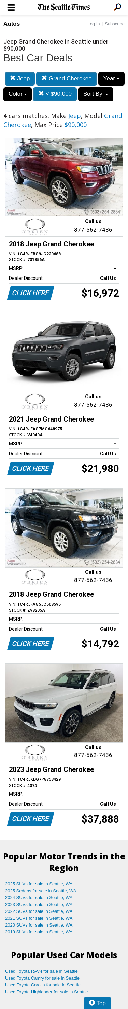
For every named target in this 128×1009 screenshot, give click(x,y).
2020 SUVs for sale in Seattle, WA (39, 925)
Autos (11, 24)
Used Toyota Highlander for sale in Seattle (46, 991)
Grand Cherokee (66, 78)
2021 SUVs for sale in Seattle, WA (39, 918)
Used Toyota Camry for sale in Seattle (42, 978)
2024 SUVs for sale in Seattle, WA (39, 897)
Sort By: (95, 94)
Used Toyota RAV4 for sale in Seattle (41, 971)
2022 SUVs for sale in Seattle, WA (39, 911)
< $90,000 (55, 94)
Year (111, 78)
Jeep (20, 78)
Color (18, 94)
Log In (93, 23)
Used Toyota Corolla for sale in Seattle (43, 984)
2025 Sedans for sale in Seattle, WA (40, 890)
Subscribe (115, 23)
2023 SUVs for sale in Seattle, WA (39, 904)
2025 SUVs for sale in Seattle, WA (39, 884)
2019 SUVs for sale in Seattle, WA (39, 931)
